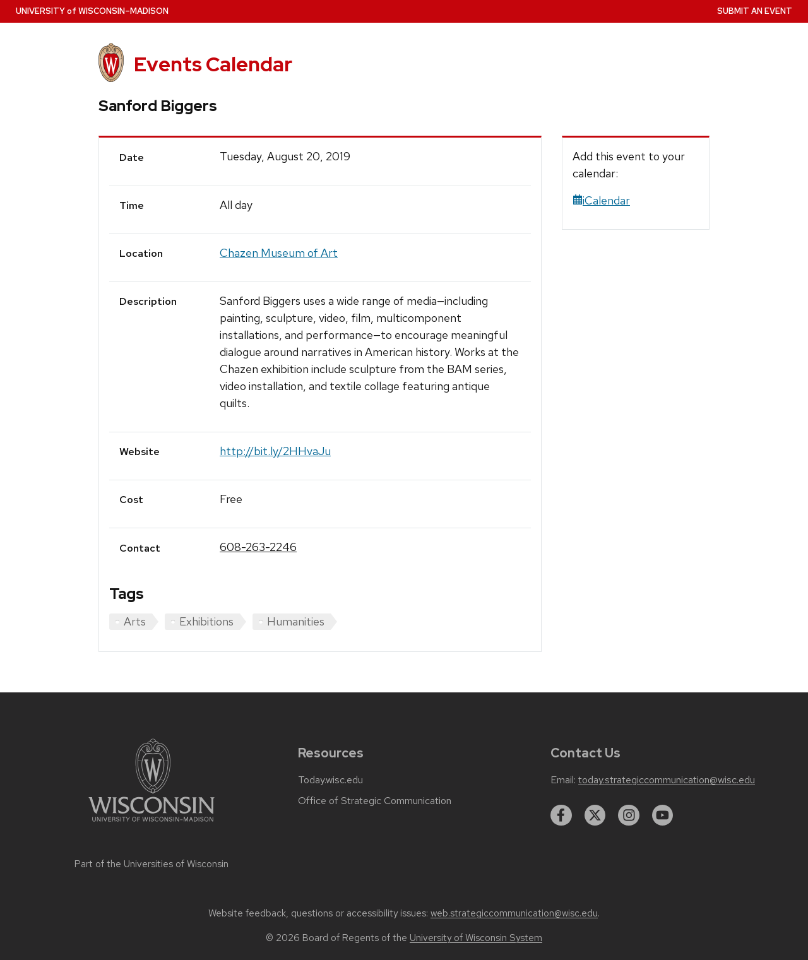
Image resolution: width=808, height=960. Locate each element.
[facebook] (561, 815)
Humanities (295, 621)
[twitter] (595, 815)
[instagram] (628, 815)
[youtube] (663, 815)
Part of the (151, 864)
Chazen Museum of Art (279, 253)
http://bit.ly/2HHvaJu (275, 451)
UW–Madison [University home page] (92, 11)
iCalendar (601, 200)
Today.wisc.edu (330, 780)
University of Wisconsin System (476, 938)
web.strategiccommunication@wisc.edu (514, 913)
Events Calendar (213, 64)
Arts (135, 621)
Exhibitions (206, 621)
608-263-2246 (258, 547)
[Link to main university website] (151, 824)
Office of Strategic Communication (374, 801)
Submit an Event (754, 11)
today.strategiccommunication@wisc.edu (666, 780)
